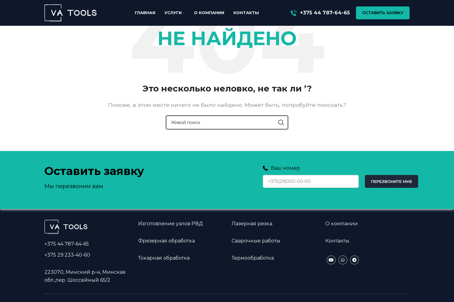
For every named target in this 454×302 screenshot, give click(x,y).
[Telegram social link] (354, 260)
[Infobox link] (320, 14)
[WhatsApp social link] (342, 260)
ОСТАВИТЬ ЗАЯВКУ (382, 13)
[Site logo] (70, 13)
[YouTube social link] (331, 260)
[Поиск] (227, 122)
